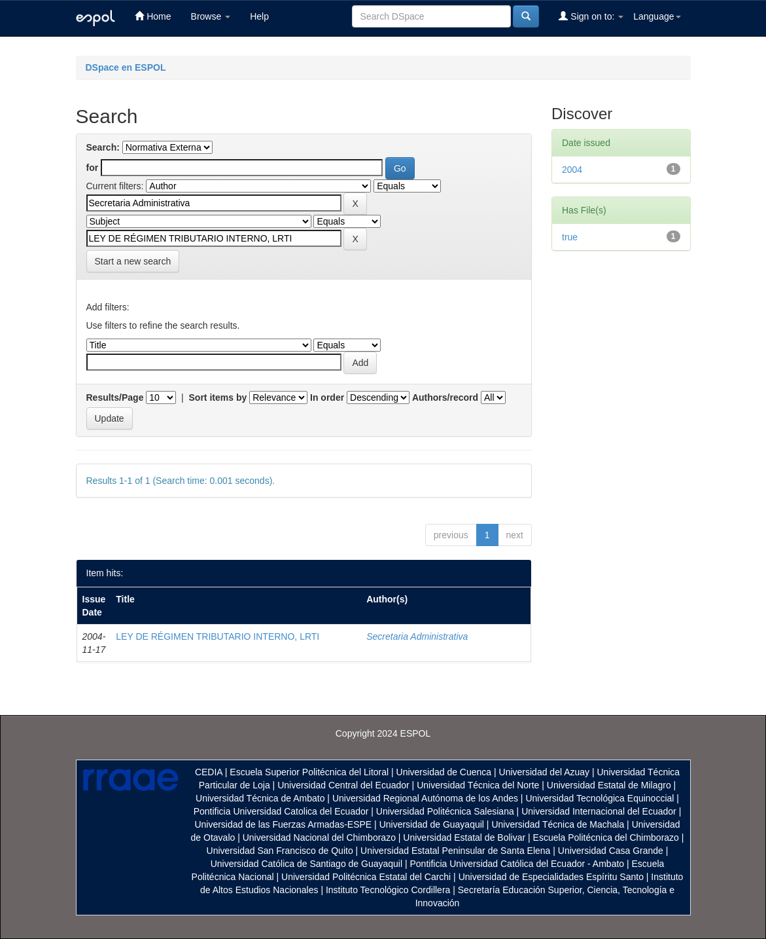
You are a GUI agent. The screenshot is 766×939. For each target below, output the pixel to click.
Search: (103, 147)
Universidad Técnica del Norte (478, 785)
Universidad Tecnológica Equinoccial (599, 798)
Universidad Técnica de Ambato (260, 798)
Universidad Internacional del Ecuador (598, 811)
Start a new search (133, 261)
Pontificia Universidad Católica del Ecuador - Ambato (516, 863)
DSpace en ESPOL (126, 67)
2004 (572, 169)
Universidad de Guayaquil (431, 824)
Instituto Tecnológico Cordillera (388, 890)
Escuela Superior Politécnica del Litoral (309, 772)
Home (153, 16)
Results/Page (115, 397)
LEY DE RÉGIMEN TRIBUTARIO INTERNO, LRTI (217, 636)
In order (327, 397)
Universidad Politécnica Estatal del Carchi (366, 877)
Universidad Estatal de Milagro (609, 785)
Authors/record (445, 397)
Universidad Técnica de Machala (557, 824)
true (570, 237)
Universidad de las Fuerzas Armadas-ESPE (283, 824)
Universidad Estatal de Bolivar (464, 837)
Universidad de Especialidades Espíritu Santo (551, 877)
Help (259, 16)
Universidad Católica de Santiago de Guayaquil (306, 863)
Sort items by (218, 397)
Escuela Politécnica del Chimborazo (606, 837)
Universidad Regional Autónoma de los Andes (425, 798)
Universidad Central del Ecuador (343, 785)
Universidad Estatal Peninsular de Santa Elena (455, 850)
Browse (211, 16)
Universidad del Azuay (544, 772)
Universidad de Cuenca (444, 772)
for (92, 167)
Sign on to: (591, 16)
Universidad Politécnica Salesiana (445, 811)
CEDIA (208, 772)
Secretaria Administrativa (417, 636)
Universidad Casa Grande (612, 850)
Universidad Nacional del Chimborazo (319, 837)
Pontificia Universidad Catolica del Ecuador (281, 811)
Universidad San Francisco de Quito (280, 850)
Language (656, 16)
